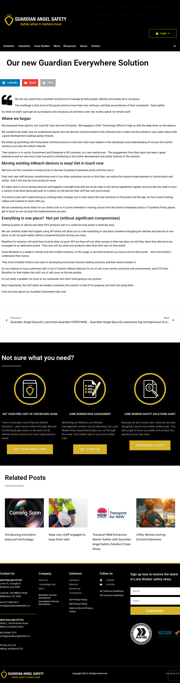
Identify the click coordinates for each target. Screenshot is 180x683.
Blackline (7, 241)
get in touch (8, 211)
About (163, 15)
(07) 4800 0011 (11, 602)
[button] (175, 46)
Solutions (102, 7)
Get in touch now (89, 163)
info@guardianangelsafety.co (15, 605)
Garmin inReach (67, 268)
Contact (99, 22)
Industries (125, 7)
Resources (142, 15)
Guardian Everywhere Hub (45, 291)
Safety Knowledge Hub (152, 7)
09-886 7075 (9, 632)
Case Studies (105, 15)
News (124, 14)
